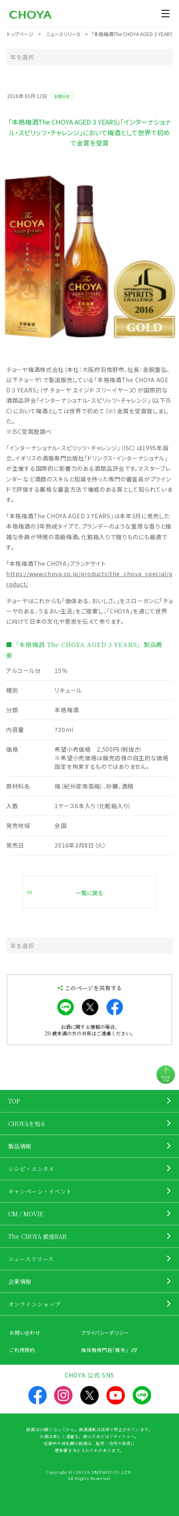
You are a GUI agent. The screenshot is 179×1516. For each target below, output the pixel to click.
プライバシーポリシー (105, 1332)
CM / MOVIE (25, 1214)
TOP (14, 1101)
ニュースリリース (31, 1259)
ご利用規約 (22, 1349)
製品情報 (20, 1146)
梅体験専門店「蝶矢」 (104, 1349)
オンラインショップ (34, 1304)
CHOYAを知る (27, 1123)
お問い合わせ (24, 1332)
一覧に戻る (89, 893)
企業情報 (20, 1281)
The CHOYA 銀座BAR (37, 1236)
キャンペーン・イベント (40, 1191)
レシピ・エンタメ (31, 1169)
